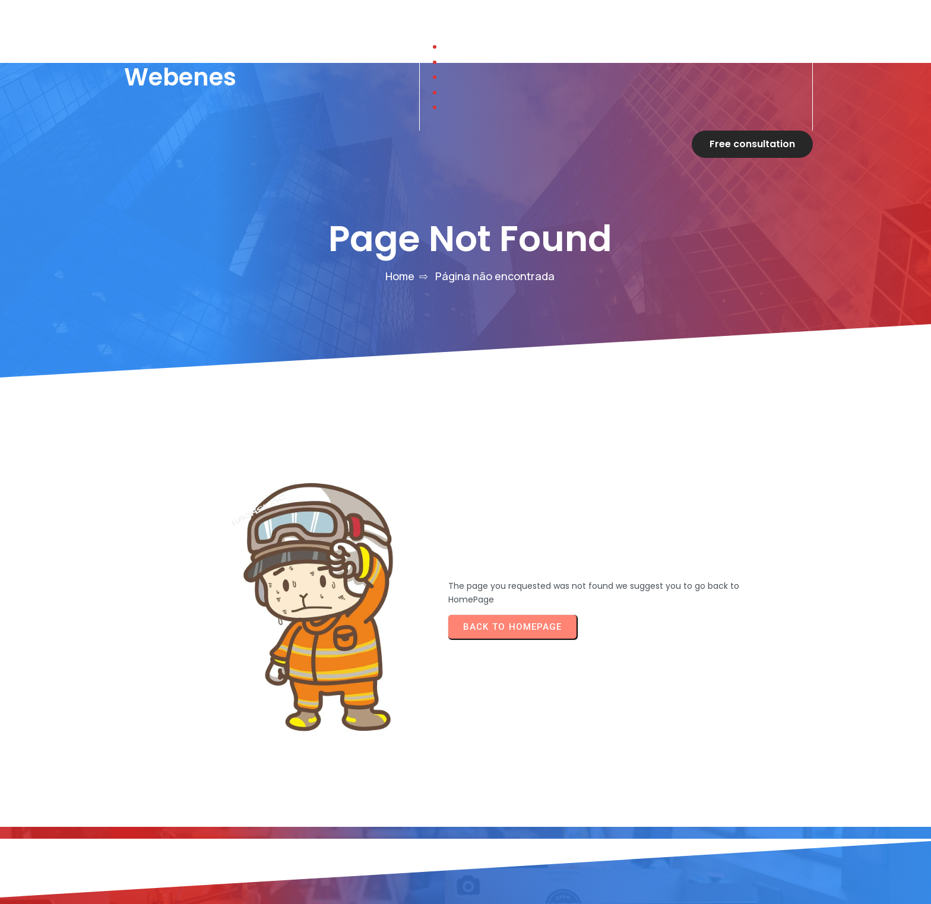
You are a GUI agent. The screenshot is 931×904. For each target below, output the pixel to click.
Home (399, 249)
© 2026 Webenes (391, 766)
